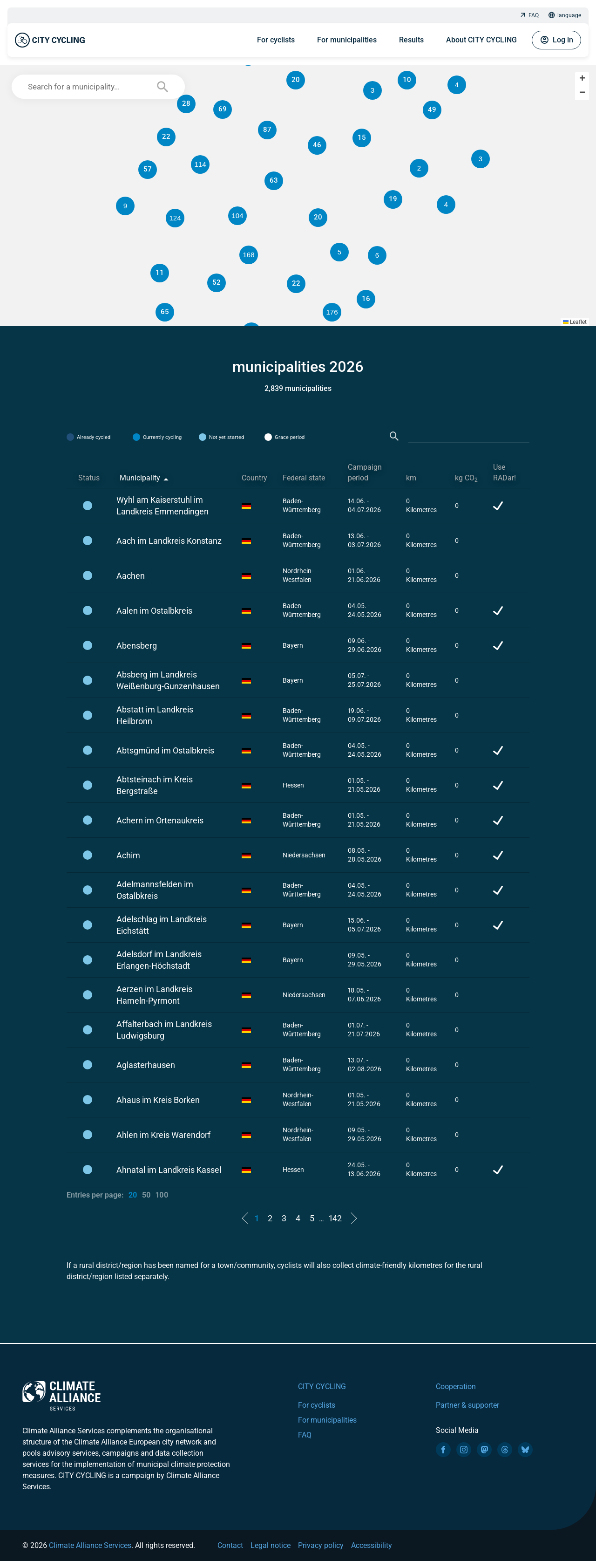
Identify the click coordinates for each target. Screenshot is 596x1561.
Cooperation (456, 1386)
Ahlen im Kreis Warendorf (163, 1135)
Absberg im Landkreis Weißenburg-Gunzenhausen (168, 680)
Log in (556, 40)
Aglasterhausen (145, 1065)
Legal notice (271, 1545)
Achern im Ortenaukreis (159, 820)
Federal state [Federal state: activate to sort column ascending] (304, 477)
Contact (230, 1545)
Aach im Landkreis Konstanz (169, 541)
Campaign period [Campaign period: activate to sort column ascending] (365, 472)
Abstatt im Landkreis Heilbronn (154, 715)
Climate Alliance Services (90, 1545)
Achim (128, 855)
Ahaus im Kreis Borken (158, 1100)
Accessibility (371, 1545)
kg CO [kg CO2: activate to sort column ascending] (466, 478)
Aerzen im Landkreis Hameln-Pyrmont (154, 995)
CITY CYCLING (322, 1386)
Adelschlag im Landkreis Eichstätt (161, 925)
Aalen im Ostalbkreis (154, 611)
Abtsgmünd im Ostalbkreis (165, 750)
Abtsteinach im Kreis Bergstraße (154, 785)
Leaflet (575, 322)
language (564, 15)
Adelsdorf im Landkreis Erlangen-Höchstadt (159, 960)
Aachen (130, 576)
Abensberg (136, 645)
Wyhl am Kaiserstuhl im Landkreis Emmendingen (162, 505)
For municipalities (347, 39)
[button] (419, 168)
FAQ (529, 15)
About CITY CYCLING (481, 39)
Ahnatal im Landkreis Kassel (168, 1170)
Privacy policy (321, 1545)
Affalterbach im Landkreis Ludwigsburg (164, 1030)
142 (335, 1218)
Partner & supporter (467, 1405)
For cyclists (276, 39)
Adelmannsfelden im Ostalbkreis (154, 890)
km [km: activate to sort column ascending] (411, 477)
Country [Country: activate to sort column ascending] (254, 477)
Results (411, 39)
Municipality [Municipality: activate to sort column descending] (140, 477)
